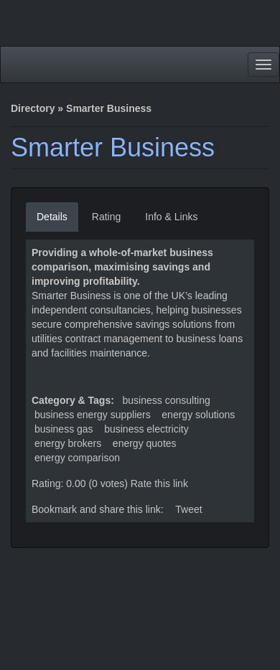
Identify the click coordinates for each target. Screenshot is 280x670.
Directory (33, 108)
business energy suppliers (92, 414)
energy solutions (198, 414)
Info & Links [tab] (171, 216)
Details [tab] (52, 216)
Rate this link (159, 483)
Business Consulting (166, 400)
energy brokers (67, 443)
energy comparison (77, 457)
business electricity (146, 429)
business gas (63, 429)
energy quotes (145, 443)
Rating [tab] (106, 216)
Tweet (188, 509)
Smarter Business (113, 147)
